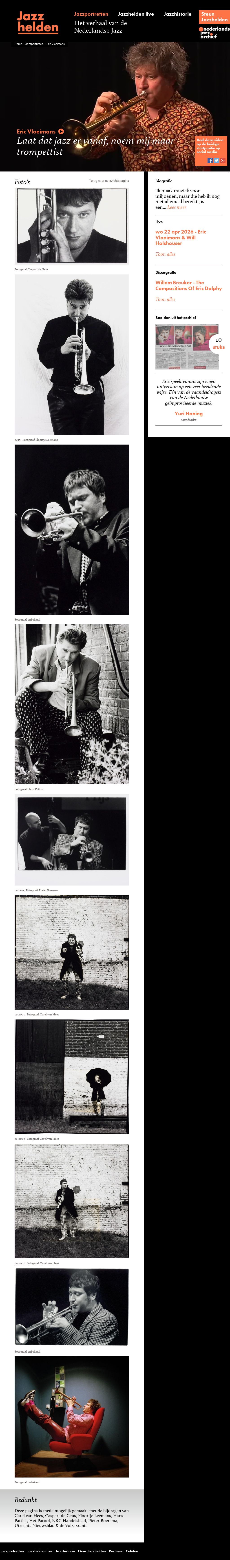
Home (18, 43)
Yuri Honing (189, 407)
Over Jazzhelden (80, 1551)
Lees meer (198, 201)
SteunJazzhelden (215, 16)
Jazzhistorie (177, 14)
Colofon (116, 1551)
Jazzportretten (90, 14)
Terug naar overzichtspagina (109, 180)
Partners (101, 1551)
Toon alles (165, 242)
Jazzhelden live (134, 14)
